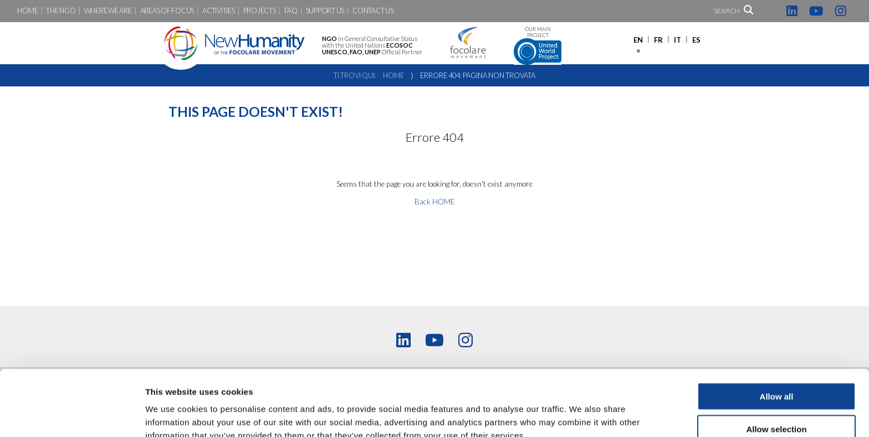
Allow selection (776, 372)
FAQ (291, 11)
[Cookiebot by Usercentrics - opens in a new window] (71, 415)
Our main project (537, 46)
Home (27, 11)
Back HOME (435, 201)
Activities (218, 11)
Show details (581, 415)
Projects (259, 11)
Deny (776, 405)
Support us (325, 11)
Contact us (372, 11)
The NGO (60, 11)
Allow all (777, 340)
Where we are (108, 11)
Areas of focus (167, 11)
